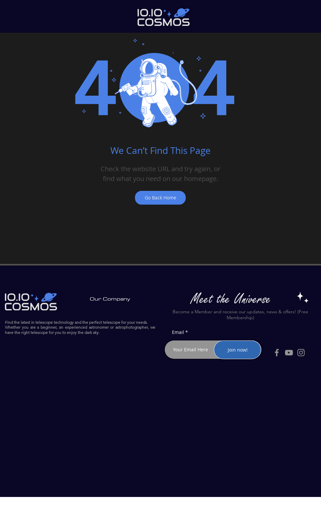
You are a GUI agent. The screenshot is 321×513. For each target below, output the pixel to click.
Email (178, 332)
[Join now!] (237, 349)
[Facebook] (277, 352)
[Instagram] (301, 352)
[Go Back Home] (160, 198)
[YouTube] (289, 352)
